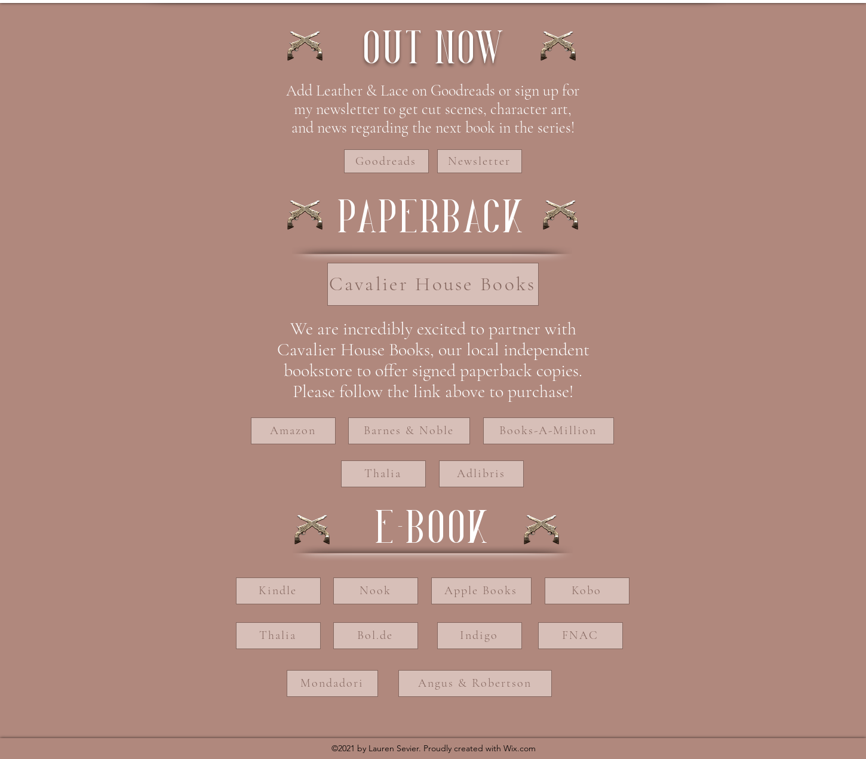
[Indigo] (479, 635)
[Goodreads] (386, 161)
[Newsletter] (479, 161)
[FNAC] (580, 635)
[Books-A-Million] (548, 430)
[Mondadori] (332, 683)
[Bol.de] (375, 635)
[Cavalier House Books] (433, 284)
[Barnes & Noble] (409, 430)
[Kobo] (587, 590)
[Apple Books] (481, 590)
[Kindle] (278, 590)
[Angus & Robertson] (475, 683)
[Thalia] (383, 473)
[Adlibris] (481, 473)
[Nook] (375, 590)
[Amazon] (293, 430)
